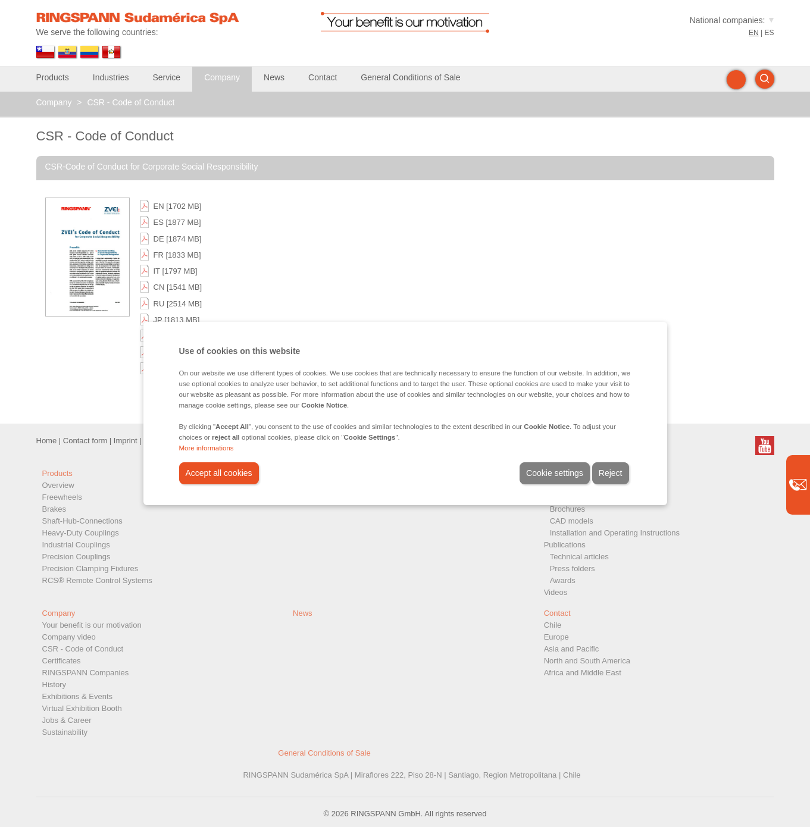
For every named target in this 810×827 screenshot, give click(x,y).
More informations (206, 448)
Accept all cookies (219, 473)
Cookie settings (554, 473)
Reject (611, 473)
